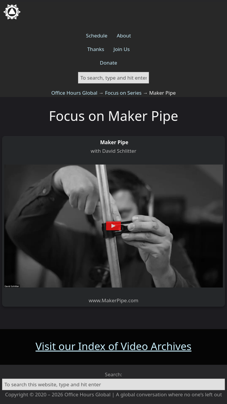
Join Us (122, 49)
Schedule (97, 35)
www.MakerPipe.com (113, 300)
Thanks (95, 49)
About (124, 35)
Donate (108, 62)
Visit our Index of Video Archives (113, 346)
